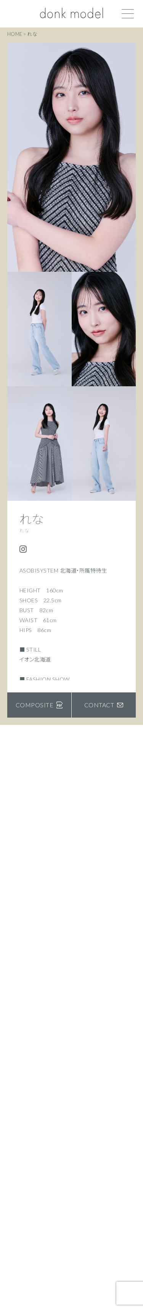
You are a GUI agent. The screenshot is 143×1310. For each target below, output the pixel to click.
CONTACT (104, 704)
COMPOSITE (39, 704)
